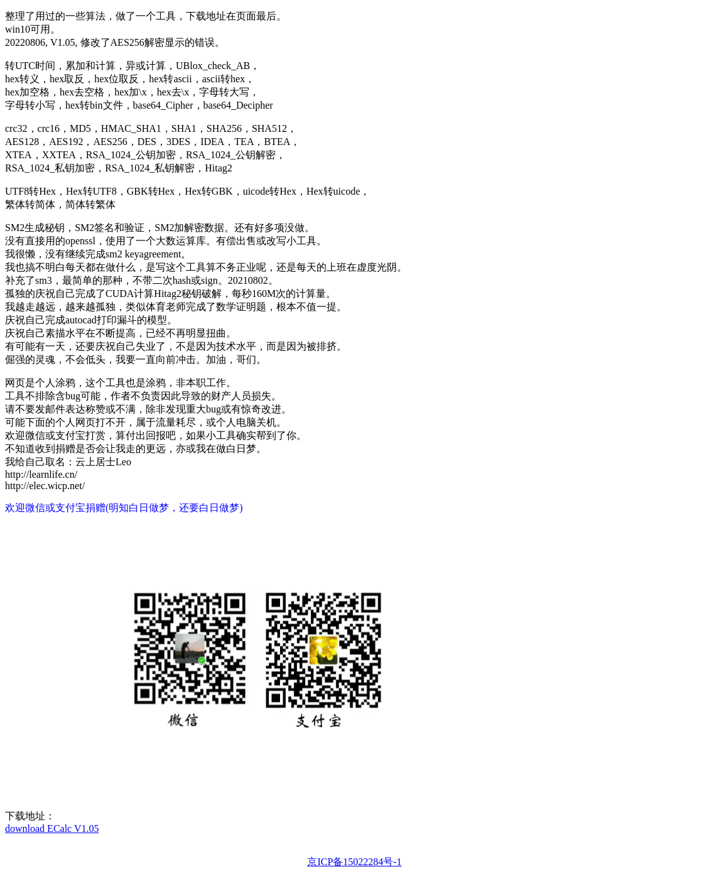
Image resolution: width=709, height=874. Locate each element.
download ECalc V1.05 (52, 828)
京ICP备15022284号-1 (354, 861)
